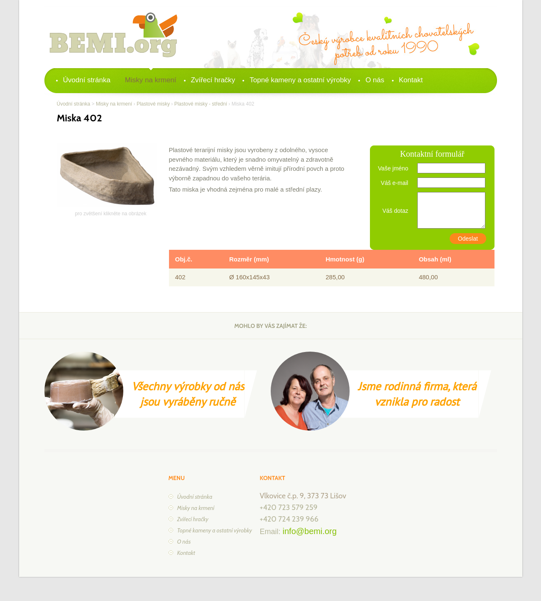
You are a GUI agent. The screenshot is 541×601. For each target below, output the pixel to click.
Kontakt (411, 80)
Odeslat (468, 238)
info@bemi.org (310, 531)
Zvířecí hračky (213, 80)
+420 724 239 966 (289, 519)
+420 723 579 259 (289, 507)
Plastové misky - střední (200, 104)
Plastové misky (153, 104)
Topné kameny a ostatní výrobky (300, 80)
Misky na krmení (150, 80)
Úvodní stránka (86, 80)
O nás (374, 80)
